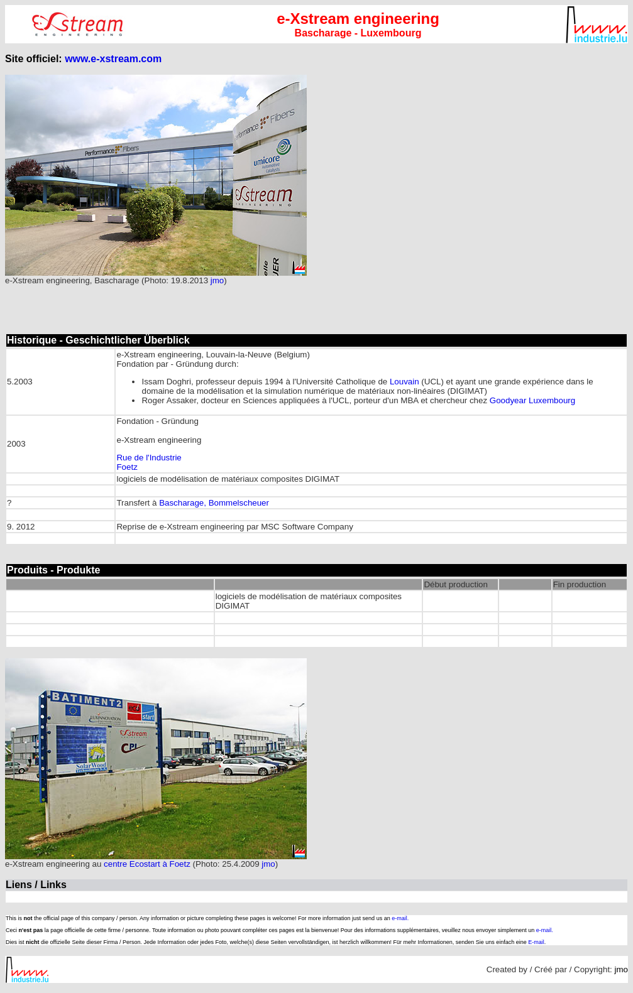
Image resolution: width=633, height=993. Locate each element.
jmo (217, 280)
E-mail (536, 942)
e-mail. (400, 918)
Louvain (404, 381)
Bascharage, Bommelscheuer (214, 502)
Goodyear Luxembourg (532, 400)
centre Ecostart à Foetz (147, 864)
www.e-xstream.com (113, 58)
